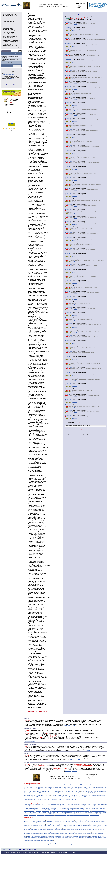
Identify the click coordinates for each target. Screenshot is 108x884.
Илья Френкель (63, 829)
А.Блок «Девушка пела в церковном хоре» (39, 804)
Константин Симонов (89, 830)
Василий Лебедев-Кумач (58, 824)
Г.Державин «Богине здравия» (50, 796)
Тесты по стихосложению (8, 22)
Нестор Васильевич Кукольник (93, 833)
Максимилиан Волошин (66, 832)
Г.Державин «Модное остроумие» (40, 787)
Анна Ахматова (62, 821)
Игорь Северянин (43, 829)
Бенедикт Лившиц (53, 822)
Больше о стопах (30, 741)
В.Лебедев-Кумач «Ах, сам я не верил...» (57, 813)
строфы (3, 73)
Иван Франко (36, 829)
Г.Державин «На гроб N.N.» (95, 791)
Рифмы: (67, 23)
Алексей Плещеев (78, 820)
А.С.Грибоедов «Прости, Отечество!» (47, 805)
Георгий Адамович (92, 825)
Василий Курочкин (49, 824)
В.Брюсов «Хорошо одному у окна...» (49, 812)
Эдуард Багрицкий (68, 838)
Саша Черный (51, 837)
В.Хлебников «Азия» (69, 813)
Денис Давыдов (59, 826)
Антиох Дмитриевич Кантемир (77, 821)
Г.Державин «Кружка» (85, 791)
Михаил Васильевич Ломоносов (33, 833)
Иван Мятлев (81, 828)
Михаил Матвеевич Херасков (61, 833)
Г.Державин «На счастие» (91, 788)
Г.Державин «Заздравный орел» (90, 796)
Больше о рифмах (75, 759)
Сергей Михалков (90, 837)
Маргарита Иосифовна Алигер (85, 832)
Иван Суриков (30, 829)
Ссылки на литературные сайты (10, 45)
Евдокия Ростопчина (35, 828)
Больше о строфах (69, 725)
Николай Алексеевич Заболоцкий (39, 834)
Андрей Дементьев (55, 821)
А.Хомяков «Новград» (45, 808)
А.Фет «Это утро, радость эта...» (101, 809)
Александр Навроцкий (53, 818)
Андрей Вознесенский (46, 821)
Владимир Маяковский (50, 825)
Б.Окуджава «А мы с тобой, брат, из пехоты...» (32, 812)
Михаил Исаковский (52, 833)
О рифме (12, 33)
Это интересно (6, 33)
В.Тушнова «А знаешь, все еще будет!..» (81, 813)
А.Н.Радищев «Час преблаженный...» (88, 804)
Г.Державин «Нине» (92, 795)
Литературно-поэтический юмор (10, 30)
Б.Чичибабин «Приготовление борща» (99, 811)
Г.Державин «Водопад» (83, 795)
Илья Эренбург (69, 829)
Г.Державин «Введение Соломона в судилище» (41, 791)
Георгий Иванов (100, 825)
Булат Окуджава (81, 822)
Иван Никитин (87, 828)
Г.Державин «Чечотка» (55, 791)
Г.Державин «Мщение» (31, 796)
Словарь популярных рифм (9, 38)
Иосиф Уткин (97, 829)
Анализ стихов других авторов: (32, 803)
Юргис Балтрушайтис (89, 838)
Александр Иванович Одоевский (42, 818)
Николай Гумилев (76, 834)
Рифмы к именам (86, 431)
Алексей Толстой (92, 820)
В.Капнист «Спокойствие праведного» (84, 812)
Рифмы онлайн (77, 431)
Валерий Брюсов (88, 822)
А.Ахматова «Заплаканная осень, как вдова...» (97, 808)
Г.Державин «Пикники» (54, 784)
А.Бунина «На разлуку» (28, 809)
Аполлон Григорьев (94, 821)
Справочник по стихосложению (10, 15)
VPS (12, 128)
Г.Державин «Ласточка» (73, 795)
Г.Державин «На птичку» (64, 784)
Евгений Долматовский (93, 826)
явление (101, 3)
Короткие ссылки (5, 86)
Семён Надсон (71, 837)
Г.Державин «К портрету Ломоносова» (63, 788)
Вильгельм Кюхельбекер (84, 824)
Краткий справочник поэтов (9, 21)
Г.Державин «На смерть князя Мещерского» (46, 788)
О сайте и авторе (7, 44)
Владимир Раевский (59, 825)
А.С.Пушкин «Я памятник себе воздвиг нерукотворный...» (66, 805)
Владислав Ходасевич (77, 825)
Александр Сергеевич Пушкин (29, 820)
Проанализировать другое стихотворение (74, 429)
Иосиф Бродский (90, 829)
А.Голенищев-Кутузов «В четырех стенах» (86, 809)
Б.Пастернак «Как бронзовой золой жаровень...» (66, 811)
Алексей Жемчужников (50, 820)
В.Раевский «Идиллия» (94, 815)
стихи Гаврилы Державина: (33, 783)
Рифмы (36, 758)
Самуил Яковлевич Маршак (43, 837)
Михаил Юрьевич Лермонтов (80, 833)
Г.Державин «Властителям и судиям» (54, 787)
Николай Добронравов (84, 834)
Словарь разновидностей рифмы (10, 13)
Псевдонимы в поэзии (8, 28)
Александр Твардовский (40, 820)
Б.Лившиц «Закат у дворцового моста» (49, 811)
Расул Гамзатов (98, 836)
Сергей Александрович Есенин (81, 837)
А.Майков (4, 84)
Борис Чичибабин (74, 822)
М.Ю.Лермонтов (9, 84)
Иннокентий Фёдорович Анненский (80, 829)
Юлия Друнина (75, 838)
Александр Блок (32, 818)
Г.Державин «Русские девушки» (58, 799)
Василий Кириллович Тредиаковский (38, 824)
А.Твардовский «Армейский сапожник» (85, 805)
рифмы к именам (16, 40)
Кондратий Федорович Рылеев (46, 830)
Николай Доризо (92, 834)
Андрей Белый (38, 821)
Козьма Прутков (36, 830)
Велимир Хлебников (67, 824)
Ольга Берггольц (58, 836)
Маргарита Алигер (75, 832)
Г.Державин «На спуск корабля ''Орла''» (85, 792)
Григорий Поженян (31, 826)
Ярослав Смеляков (49, 840)
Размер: (67, 18)
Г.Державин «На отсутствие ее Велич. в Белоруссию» (70, 791)
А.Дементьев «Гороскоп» (83, 808)
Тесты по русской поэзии (8, 24)
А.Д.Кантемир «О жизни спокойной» (40, 809)
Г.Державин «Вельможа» (79, 796)
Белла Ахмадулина (45, 822)
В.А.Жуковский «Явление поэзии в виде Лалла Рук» (67, 812)
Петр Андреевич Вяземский (84, 836)
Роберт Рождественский (32, 837)
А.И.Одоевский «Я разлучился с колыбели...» (56, 804)
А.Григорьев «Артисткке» (62, 809)
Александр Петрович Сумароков (77, 818)
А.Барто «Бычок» (27, 804)
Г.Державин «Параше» (84, 784)
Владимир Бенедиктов (94, 824)
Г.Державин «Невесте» (31, 799)
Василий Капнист (27, 824)
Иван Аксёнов (49, 828)
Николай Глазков (62, 834)
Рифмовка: (68, 25)
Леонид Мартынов (51, 832)
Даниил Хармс (45, 826)
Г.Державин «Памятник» (28, 784)
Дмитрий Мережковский (67, 826)
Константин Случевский (98, 830)
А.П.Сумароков (11, 83)
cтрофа (69, 22)
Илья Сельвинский (56, 829)
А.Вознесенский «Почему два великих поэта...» (69, 808)
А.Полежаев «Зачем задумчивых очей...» (31, 805)
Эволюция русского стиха (8, 18)
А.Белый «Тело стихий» (54, 808)
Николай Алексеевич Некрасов (52, 834)
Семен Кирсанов (58, 837)
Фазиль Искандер (27, 838)
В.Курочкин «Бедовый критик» (43, 813)
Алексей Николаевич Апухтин (68, 820)
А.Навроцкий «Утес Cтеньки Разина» (73, 804)
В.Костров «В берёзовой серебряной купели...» (64, 815)
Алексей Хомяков (32, 821)
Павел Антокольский (74, 836)
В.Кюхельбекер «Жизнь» (94, 813)
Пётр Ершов (92, 836)
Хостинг (6, 128)
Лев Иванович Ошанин (43, 832)
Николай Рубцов (37, 836)
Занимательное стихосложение (10, 26)
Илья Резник (49, 829)
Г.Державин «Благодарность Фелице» (44, 799)
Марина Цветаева (95, 832)
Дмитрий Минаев (76, 826)
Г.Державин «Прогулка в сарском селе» (41, 784)
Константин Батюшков (56, 830)
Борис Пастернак (60, 822)
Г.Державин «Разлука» (102, 784)
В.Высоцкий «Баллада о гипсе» (35, 815)
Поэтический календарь (8, 37)
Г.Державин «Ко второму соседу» (80, 787)
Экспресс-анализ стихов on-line (10, 36)
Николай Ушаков (44, 836)
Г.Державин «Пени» (55, 795)
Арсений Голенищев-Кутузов (29, 822)
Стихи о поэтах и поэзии (8, 32)
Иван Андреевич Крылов (57, 828)
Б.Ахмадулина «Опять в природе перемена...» (32, 811)
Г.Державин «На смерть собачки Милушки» (65, 796)
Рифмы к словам (6, 40)
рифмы (104, 3)
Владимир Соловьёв (68, 825)
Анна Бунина (68, 821)
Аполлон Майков (101, 821)
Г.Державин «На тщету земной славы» (43, 795)
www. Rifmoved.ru (65, 852)
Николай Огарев (30, 836)
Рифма (13, 71)
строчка (94, 4)
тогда (91, 5)
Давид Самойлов (39, 826)
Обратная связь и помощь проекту (11, 47)
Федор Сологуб (44, 838)
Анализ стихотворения (70, 425)
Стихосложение (5, 76)
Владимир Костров (42, 825)
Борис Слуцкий (67, 822)
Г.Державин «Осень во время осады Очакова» (48, 792)
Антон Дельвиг (87, 821)
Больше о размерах (84, 750)
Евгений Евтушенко (102, 826)
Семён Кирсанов (65, 837)
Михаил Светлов (71, 833)
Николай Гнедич (69, 834)
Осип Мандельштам (65, 836)
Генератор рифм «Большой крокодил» (25, 849)
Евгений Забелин (27, 828)
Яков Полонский (37, 840)
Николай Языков (51, 836)
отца (106, 4)
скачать (50, 711)
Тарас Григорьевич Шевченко (100, 837)
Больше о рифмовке (71, 771)
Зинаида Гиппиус (43, 828)
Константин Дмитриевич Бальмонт (78, 830)
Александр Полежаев (88, 818)
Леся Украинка (58, 832)
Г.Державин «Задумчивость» (67, 787)
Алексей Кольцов (59, 820)
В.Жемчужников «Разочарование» (47, 815)
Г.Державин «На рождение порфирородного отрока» (67, 792)
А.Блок (14, 84)
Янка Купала (43, 840)
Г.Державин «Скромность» (74, 784)
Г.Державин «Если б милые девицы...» (78, 788)
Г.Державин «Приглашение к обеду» (94, 787)
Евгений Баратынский (84, 826)
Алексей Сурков (85, 820)
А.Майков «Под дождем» (72, 809)
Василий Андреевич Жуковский (98, 822)
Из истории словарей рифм (9, 20)
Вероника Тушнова (75, 824)
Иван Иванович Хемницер (73, 828)
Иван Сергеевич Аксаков (95, 828)
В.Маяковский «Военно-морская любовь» (81, 815)
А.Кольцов (16, 83)
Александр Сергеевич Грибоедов (99, 818)
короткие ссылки (73, 434)
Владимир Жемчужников (33, 825)
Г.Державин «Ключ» (40, 796)
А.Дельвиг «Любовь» (52, 809)
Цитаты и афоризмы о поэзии (9, 29)
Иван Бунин (65, 828)
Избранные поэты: (28, 817)
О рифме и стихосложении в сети (10, 41)
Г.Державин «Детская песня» (70, 799)
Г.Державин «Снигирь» (33, 788)
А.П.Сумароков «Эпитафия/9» (101, 804)
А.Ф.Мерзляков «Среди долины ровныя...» (32, 808)
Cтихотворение (69, 17)
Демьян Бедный (52, 826)
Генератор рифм (5, 50)
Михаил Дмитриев (43, 833)
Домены (18, 128)
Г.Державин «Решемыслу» (34, 792)
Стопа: (67, 19)
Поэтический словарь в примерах (10, 14)
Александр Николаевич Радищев (64, 818)
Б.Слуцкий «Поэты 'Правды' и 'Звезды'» (83, 811)
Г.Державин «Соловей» (63, 795)
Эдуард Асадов (61, 838)
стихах (75, 422)
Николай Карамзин (99, 834)
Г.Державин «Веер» (93, 784)
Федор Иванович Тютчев (36, 838)
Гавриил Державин (85, 825)
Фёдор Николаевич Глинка (53, 838)
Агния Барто (26, 818)
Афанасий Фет (38, 822)
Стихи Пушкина (7, 849)
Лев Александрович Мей (33, 832)
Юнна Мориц (81, 838)
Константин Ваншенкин (66, 830)
